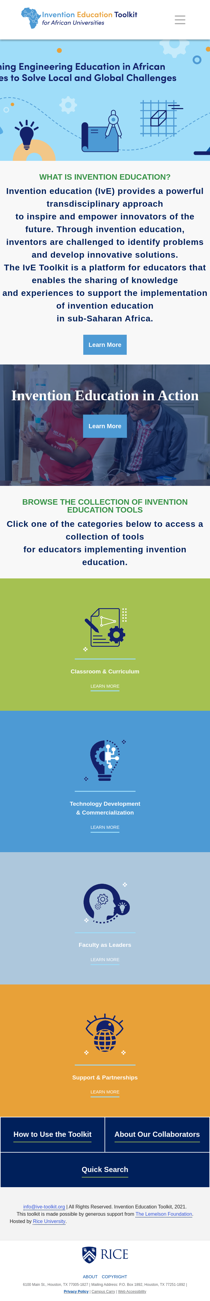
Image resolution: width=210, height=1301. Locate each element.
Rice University (49, 1221)
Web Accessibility (132, 1291)
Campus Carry (103, 1291)
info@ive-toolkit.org (44, 1206)
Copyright (114, 1276)
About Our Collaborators (157, 1134)
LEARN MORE (105, 686)
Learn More (105, 344)
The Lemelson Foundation (164, 1214)
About (90, 1276)
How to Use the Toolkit (52, 1134)
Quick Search (105, 1169)
